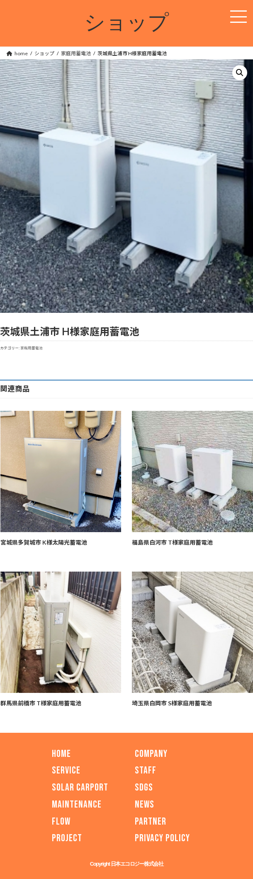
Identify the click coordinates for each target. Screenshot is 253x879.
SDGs (144, 788)
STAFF (145, 771)
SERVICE (66, 771)
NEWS (144, 804)
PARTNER (150, 821)
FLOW (61, 821)
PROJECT (67, 838)
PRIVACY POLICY (162, 838)
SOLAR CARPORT (80, 788)
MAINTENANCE (77, 804)
